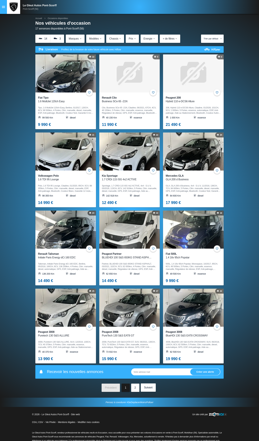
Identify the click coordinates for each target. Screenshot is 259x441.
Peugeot (100, 436)
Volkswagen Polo (63, 177)
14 (43, 38)
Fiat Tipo (63, 99)
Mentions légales (66, 422)
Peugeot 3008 (63, 334)
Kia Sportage (127, 177)
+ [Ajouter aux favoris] (89, 92)
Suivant (148, 387)
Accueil (38, 18)
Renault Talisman (63, 255)
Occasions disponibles (58, 18)
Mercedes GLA (191, 177)
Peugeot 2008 (127, 334)
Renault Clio (127, 99)
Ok (205, 371)
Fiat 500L (191, 255)
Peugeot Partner (127, 255)
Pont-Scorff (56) (30, 9)
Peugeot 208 (191, 99)
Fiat (107, 436)
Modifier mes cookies (88, 422)
